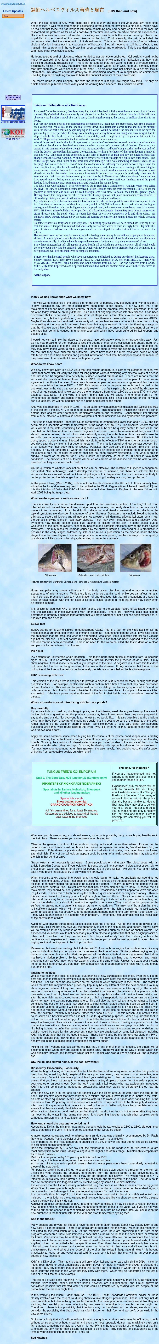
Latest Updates (13, 11)
